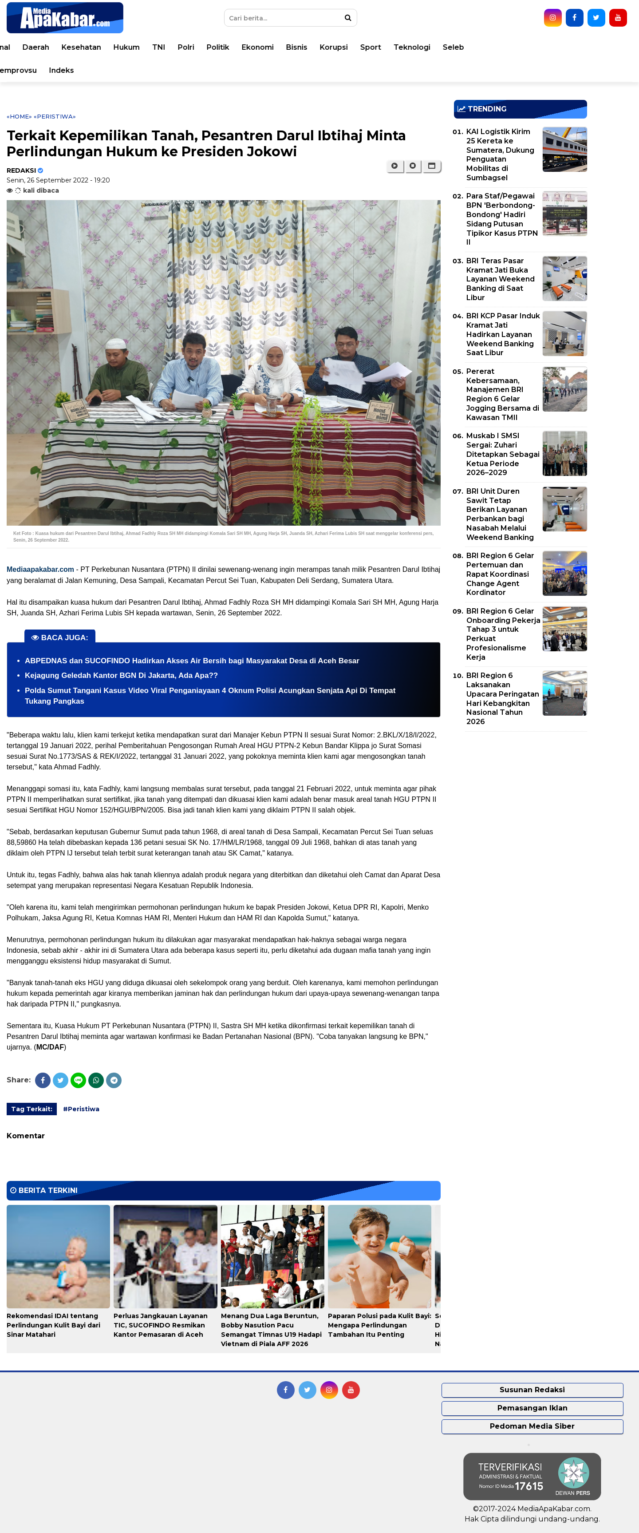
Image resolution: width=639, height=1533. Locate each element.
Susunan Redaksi (532, 1390)
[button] (431, 166)
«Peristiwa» (55, 116)
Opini (30, 70)
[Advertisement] (520, 800)
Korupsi (491, 47)
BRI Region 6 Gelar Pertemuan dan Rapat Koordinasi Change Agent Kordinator (500, 574)
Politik (375, 47)
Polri (343, 47)
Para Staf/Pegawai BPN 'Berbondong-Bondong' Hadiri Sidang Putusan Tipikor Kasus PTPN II (502, 219)
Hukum (284, 47)
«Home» (19, 116)
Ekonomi (415, 47)
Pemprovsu (173, 70)
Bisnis (454, 47)
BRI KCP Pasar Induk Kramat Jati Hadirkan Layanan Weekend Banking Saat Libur (503, 334)
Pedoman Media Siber (532, 1426)
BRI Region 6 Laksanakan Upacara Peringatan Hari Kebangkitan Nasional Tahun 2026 (502, 698)
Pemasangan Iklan (532, 1408)
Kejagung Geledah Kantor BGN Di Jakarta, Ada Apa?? (121, 675)
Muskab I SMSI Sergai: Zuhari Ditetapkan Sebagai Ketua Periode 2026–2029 (503, 454)
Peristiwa (73, 47)
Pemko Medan (113, 70)
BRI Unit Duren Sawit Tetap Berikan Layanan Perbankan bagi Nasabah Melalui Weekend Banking (500, 514)
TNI (316, 47)
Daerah (193, 47)
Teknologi (569, 47)
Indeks (219, 70)
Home (32, 47)
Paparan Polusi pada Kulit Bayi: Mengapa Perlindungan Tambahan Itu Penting (379, 1325)
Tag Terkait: (31, 1109)
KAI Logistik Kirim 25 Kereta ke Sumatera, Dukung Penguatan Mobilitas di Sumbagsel (500, 154)
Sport (528, 47)
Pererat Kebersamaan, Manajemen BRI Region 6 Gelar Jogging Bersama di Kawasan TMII (502, 394)
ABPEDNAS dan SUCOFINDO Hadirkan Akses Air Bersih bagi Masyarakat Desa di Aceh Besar (192, 661)
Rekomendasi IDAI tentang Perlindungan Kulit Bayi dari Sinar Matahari (53, 1325)
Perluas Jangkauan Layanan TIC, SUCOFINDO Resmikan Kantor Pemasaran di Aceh (161, 1325)
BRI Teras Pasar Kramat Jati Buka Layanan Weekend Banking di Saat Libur (500, 279)
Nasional (152, 47)
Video (63, 70)
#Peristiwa (81, 1109)
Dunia (113, 47)
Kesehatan (239, 47)
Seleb (611, 47)
